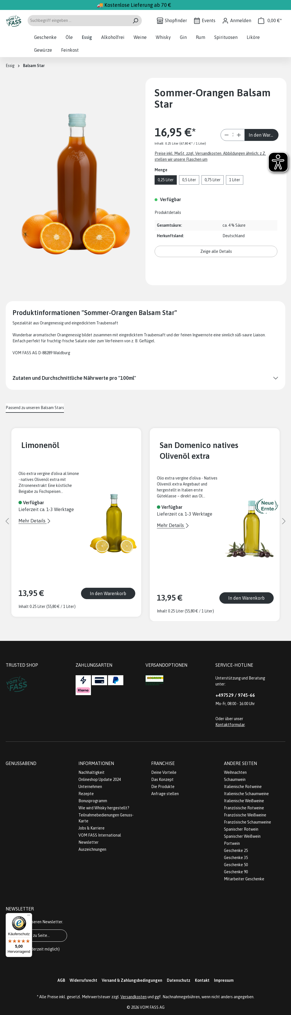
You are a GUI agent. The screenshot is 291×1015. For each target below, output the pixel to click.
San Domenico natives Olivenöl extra (199, 450)
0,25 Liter (166, 180)
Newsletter (88, 842)
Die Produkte (162, 786)
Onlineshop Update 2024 (99, 779)
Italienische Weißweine (244, 801)
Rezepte (86, 793)
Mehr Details (32, 521)
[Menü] (28, 916)
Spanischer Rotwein (241, 829)
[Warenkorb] (270, 20)
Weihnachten (235, 772)
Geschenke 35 (236, 857)
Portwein (232, 843)
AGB (61, 980)
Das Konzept (162, 779)
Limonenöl (40, 445)
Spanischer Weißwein (242, 836)
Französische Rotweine (244, 808)
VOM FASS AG (152, 1007)
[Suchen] (135, 20)
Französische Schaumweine (247, 822)
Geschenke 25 (236, 850)
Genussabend (21, 763)
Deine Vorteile (163, 772)
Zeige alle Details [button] (216, 251)
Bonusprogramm (92, 801)
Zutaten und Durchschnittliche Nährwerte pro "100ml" (74, 378)
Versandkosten (133, 997)
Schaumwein (235, 779)
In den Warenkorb (263, 134)
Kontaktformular (230, 724)
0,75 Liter (213, 180)
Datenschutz (178, 980)
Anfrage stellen (165, 793)
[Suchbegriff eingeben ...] (78, 20)
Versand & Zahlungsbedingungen (132, 980)
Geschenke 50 (236, 864)
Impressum (224, 980)
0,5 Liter (189, 180)
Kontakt (202, 980)
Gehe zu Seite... (36, 935)
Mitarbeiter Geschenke (244, 879)
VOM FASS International (99, 835)
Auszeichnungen (92, 849)
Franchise (163, 763)
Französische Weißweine (245, 815)
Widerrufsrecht (83, 980)
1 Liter (234, 180)
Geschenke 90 (236, 872)
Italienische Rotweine (243, 786)
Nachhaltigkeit (91, 772)
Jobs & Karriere (91, 828)
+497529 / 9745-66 (235, 695)
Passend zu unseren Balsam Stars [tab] (35, 407)
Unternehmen (90, 786)
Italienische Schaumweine (246, 793)
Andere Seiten (240, 763)
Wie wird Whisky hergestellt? (103, 808)
